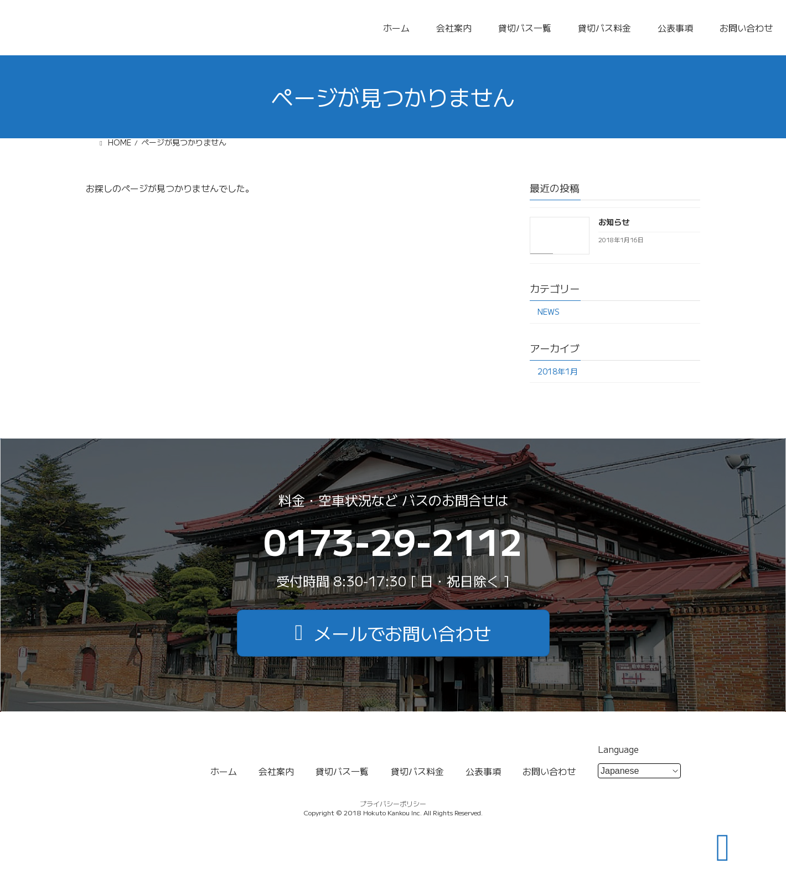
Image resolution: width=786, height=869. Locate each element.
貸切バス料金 (604, 27)
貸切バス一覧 (524, 27)
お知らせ (613, 221)
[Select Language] (639, 770)
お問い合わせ (746, 27)
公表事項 (675, 27)
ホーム (396, 27)
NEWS (548, 311)
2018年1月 (557, 370)
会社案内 (454, 27)
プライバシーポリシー (393, 803)
